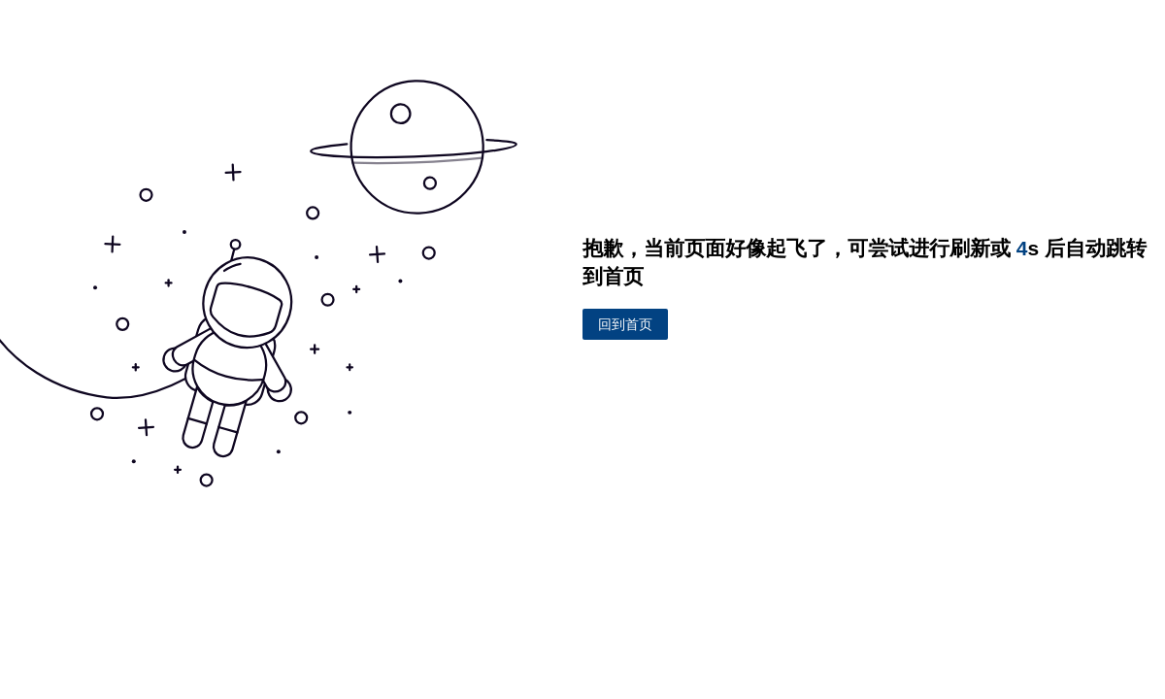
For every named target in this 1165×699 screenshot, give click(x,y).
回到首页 (625, 324)
